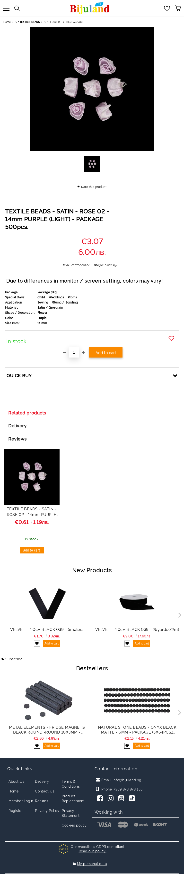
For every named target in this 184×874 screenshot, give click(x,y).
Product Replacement (73, 798)
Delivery (17, 425)
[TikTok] (133, 799)
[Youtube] (122, 799)
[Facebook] (101, 799)
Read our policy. (92, 850)
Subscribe (14, 658)
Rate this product (94, 186)
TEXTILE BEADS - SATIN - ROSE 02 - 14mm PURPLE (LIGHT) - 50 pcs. (32, 512)
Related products (27, 412)
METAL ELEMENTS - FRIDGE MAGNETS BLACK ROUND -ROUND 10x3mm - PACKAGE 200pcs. (47, 729)
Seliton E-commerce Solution (92, 869)
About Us (16, 781)
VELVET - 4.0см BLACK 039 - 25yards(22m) (137, 629)
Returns (41, 800)
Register (16, 810)
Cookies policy (74, 825)
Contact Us (44, 791)
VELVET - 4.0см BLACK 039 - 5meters (47, 629)
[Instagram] (111, 799)
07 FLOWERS (52, 21)
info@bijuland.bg (127, 779)
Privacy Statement (71, 813)
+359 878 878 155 (128, 789)
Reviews (17, 439)
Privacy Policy (47, 810)
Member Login (21, 800)
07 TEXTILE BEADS (28, 21)
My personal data (92, 858)
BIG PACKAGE (75, 21)
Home (7, 21)
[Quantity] (74, 352)
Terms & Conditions (71, 783)
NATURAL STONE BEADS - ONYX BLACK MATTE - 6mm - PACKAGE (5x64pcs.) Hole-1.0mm (137, 729)
